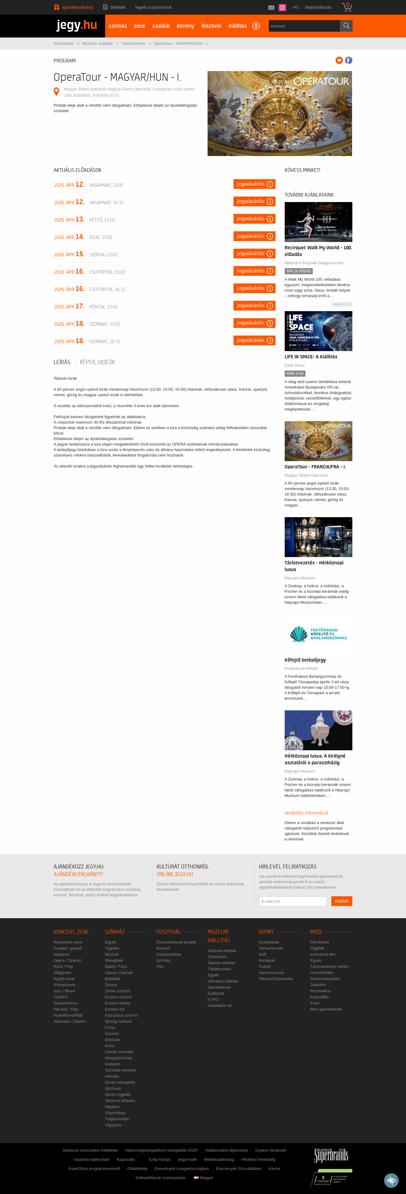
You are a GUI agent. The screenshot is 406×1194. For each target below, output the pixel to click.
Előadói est (114, 1009)
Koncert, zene (71, 932)
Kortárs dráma (117, 1003)
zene (139, 26)
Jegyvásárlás (251, 184)
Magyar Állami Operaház (306, 475)
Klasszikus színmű (121, 1015)
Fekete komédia (119, 1052)
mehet (342, 901)
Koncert (163, 948)
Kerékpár (267, 960)
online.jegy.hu (175, 874)
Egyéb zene (64, 978)
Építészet (216, 993)
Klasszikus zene (68, 942)
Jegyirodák (187, 1159)
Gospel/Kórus (66, 1003)
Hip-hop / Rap (66, 1009)
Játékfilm (318, 985)
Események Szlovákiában (239, 1168)
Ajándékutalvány (77, 7)
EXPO (213, 999)
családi (160, 26)
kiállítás (238, 26)
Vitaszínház (115, 1112)
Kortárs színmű (118, 997)
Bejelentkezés (318, 7)
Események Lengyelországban (182, 1168)
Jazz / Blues (64, 991)
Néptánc (112, 1106)
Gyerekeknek (219, 987)
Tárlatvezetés (219, 969)
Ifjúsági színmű (118, 1021)
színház (118, 26)
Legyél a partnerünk (153, 7)
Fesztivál (168, 932)
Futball (265, 966)
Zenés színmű (117, 991)
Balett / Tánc (116, 966)
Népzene (61, 954)
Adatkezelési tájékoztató (226, 1150)
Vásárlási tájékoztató (91, 1159)
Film (160, 966)
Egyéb (110, 942)
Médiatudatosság (219, 1159)
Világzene (62, 972)
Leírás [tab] (62, 362)
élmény (185, 26)
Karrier (274, 1168)
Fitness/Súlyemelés (276, 978)
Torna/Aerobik (271, 948)
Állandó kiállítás (221, 963)
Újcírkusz (113, 1088)
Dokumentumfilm (325, 978)
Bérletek (118, 7)
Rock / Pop (63, 966)
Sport (266, 932)
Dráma (111, 985)
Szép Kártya (159, 1159)
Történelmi (217, 956)
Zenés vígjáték (118, 1094)
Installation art (220, 1005)
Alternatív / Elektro (70, 1021)
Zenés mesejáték (120, 1082)
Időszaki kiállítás (222, 950)
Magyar (203, 1177)
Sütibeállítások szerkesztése (160, 1177)
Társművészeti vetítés (329, 966)
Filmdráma (319, 942)
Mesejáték (114, 960)
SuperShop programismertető (94, 1168)
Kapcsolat (125, 1159)
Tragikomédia (117, 1119)
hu (296, 7)
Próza (110, 1027)
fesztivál (211, 26)
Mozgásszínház (118, 1058)
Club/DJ (61, 997)
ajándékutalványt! (78, 874)
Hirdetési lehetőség (258, 1159)
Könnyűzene (65, 985)
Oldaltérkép (137, 1168)
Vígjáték (112, 948)
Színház (115, 932)
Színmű (111, 1033)
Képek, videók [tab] (97, 362)
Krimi (109, 1045)
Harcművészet (271, 972)
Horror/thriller (321, 972)
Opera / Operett (67, 960)
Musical (111, 954)
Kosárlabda (269, 942)
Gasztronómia (168, 954)
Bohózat (112, 1039)
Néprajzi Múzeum (300, 578)
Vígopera (113, 1125)
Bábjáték (112, 978)
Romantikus (320, 991)
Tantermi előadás (120, 1100)
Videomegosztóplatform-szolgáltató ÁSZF (161, 1150)
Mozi (316, 932)
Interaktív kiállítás (223, 981)
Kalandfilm (319, 997)
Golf (262, 954)
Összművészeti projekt (176, 942)
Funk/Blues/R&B (68, 1015)
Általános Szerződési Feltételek (90, 1150)
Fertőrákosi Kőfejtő (301, 668)
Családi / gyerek (68, 948)
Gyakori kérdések (270, 1150)
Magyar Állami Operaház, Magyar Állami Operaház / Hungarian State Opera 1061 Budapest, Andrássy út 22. (129, 92)
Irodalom (112, 1064)
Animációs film (323, 954)
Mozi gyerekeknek (326, 1009)
